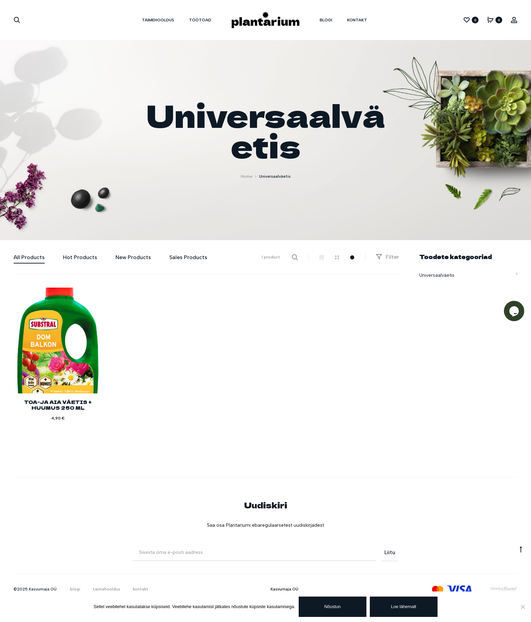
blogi (326, 20)
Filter (387, 257)
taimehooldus (158, 20)
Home (246, 176)
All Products (29, 257)
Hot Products (80, 257)
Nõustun (332, 606)
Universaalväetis (436, 275)
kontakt (357, 20)
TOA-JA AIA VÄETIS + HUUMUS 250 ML (58, 405)
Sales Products (188, 257)
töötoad (200, 20)
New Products (133, 257)
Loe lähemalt (403, 606)
